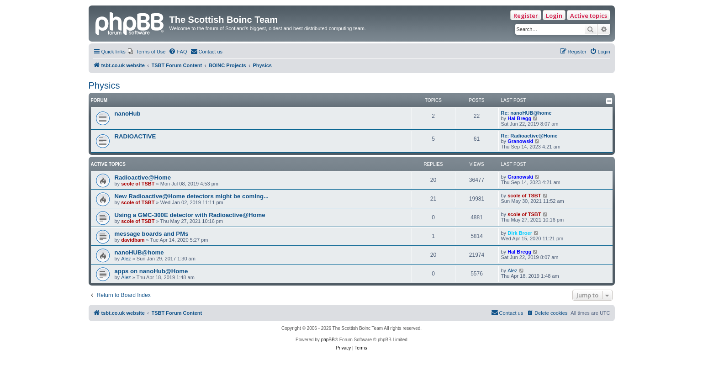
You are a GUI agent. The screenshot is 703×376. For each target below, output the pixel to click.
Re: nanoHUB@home (526, 113)
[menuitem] (147, 51)
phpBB (328, 339)
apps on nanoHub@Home (151, 271)
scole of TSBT (137, 183)
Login (554, 15)
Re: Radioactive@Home (529, 135)
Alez (126, 258)
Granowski (520, 141)
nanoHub (128, 113)
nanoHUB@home (139, 252)
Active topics (588, 15)
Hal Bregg (519, 118)
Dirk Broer (519, 233)
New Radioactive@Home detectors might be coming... (192, 196)
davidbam (132, 240)
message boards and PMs (152, 233)
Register (525, 15)
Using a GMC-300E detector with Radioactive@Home (190, 215)
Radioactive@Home (143, 177)
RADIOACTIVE (135, 136)
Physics (104, 85)
